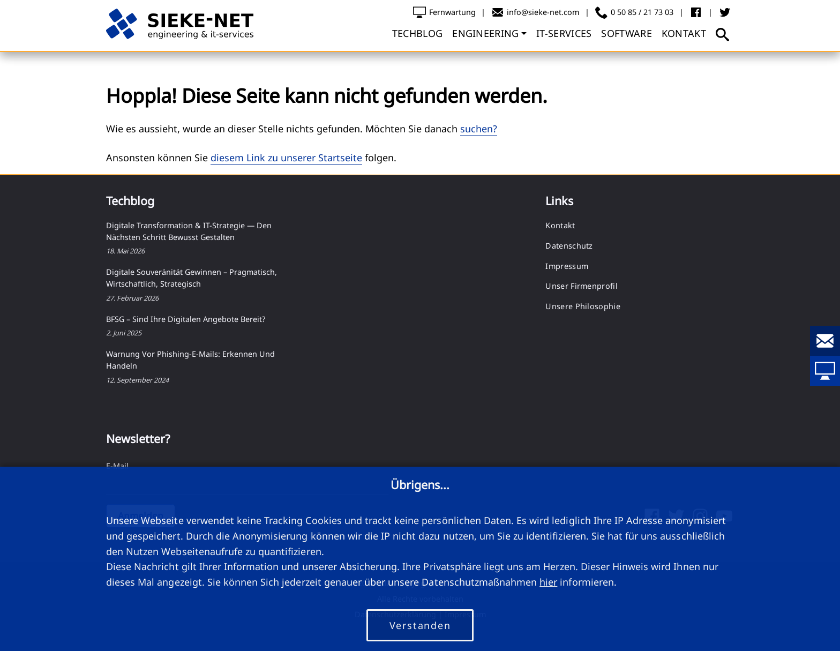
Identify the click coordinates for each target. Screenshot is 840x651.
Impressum (566, 266)
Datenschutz (568, 246)
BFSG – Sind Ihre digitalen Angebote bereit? (185, 319)
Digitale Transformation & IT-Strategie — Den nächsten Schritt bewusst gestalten (189, 231)
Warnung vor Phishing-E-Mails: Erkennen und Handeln (190, 360)
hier (548, 581)
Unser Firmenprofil (581, 286)
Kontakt (560, 225)
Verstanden (420, 625)
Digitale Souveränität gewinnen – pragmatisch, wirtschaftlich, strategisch (191, 278)
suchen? (478, 128)
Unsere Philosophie (582, 306)
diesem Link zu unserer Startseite (286, 157)
